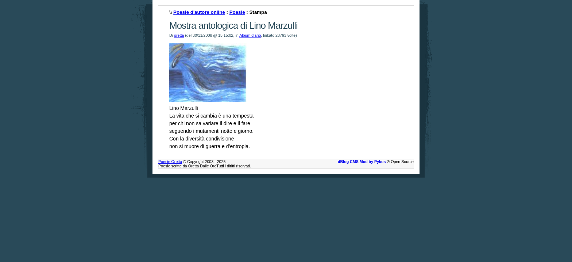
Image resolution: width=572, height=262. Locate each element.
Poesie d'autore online (199, 12)
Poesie (237, 12)
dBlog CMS (348, 161)
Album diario (250, 35)
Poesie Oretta (170, 161)
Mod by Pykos (373, 161)
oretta (179, 35)
